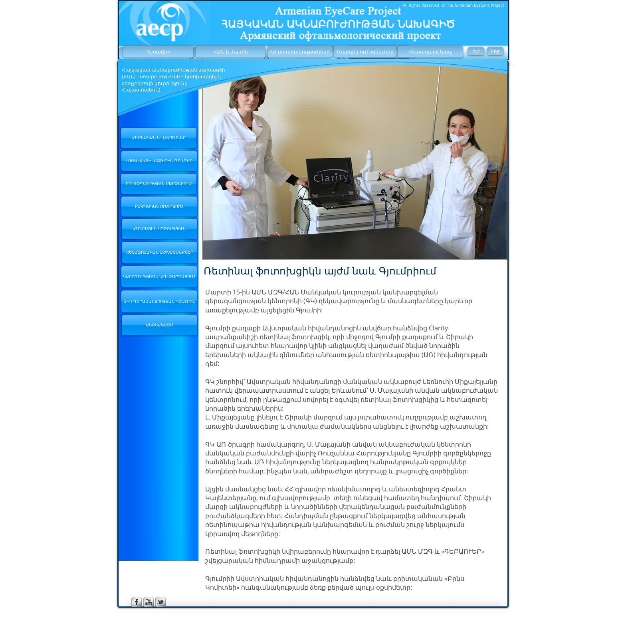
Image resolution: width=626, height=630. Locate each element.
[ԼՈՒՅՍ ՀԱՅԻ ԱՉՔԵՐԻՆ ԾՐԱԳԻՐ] (159, 161)
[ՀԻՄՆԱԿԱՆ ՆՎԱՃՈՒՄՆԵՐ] (158, 138)
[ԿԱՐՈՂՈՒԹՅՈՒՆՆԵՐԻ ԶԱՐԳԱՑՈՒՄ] (159, 276)
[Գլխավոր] (158, 52)
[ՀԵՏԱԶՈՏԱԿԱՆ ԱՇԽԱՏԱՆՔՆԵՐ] (159, 252)
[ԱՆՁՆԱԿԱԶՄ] (159, 325)
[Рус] (476, 51)
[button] (354, 161)
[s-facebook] (136, 602)
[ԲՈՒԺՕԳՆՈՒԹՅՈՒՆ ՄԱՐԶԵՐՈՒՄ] (158, 184)
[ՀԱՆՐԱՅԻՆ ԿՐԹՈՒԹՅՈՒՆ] (159, 229)
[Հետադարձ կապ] (430, 52)
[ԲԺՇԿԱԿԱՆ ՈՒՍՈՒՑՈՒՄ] (159, 207)
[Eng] (495, 51)
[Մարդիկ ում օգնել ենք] (365, 52)
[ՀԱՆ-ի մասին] (230, 52)
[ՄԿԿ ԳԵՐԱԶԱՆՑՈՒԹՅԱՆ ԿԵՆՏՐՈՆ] (159, 301)
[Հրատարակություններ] (299, 52)
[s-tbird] (160, 602)
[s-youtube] (148, 602)
